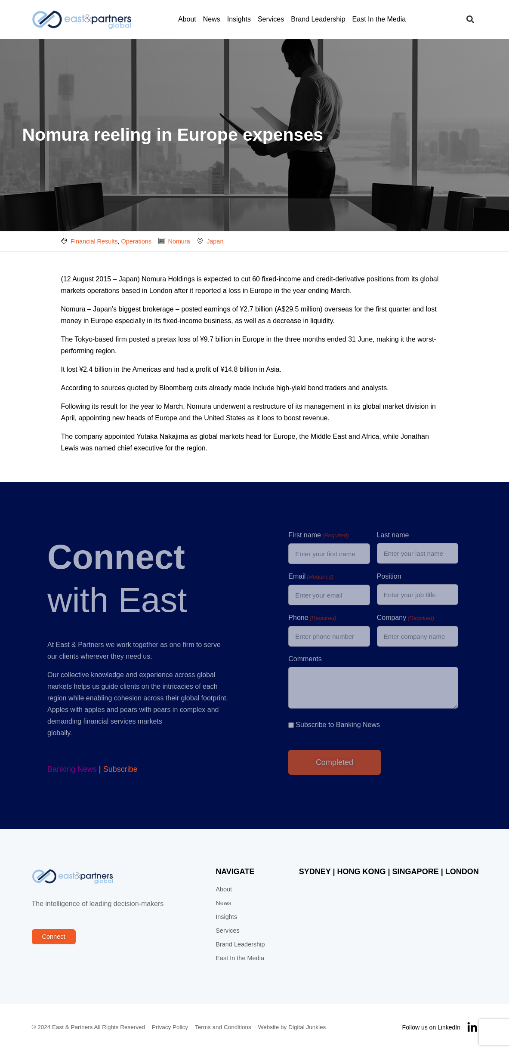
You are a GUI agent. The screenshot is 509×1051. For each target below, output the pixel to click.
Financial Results (94, 241)
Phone (312, 618)
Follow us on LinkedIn (431, 1027)
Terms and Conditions (223, 1027)
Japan (215, 241)
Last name (393, 535)
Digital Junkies (307, 1027)
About (187, 19)
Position (389, 576)
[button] (470, 19)
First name (318, 535)
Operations (136, 241)
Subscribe (120, 769)
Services (271, 19)
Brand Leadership (318, 19)
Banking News (72, 769)
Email (310, 577)
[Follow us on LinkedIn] (472, 1027)
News (211, 19)
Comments (304, 659)
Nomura (179, 241)
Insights (239, 19)
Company (405, 618)
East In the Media (379, 19)
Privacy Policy (170, 1027)
